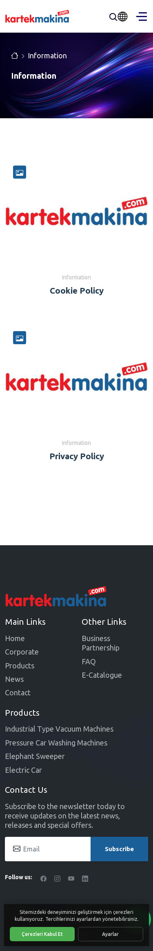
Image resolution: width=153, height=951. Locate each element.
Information (47, 55)
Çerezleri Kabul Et (42, 934)
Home (15, 638)
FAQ (89, 661)
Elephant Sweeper (35, 756)
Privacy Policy (76, 456)
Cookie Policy (77, 290)
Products (19, 665)
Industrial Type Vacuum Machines (59, 729)
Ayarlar (110, 934)
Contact (18, 692)
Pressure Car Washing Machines (56, 743)
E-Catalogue (102, 675)
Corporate (22, 652)
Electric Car (23, 770)
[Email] (76, 849)
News (14, 679)
